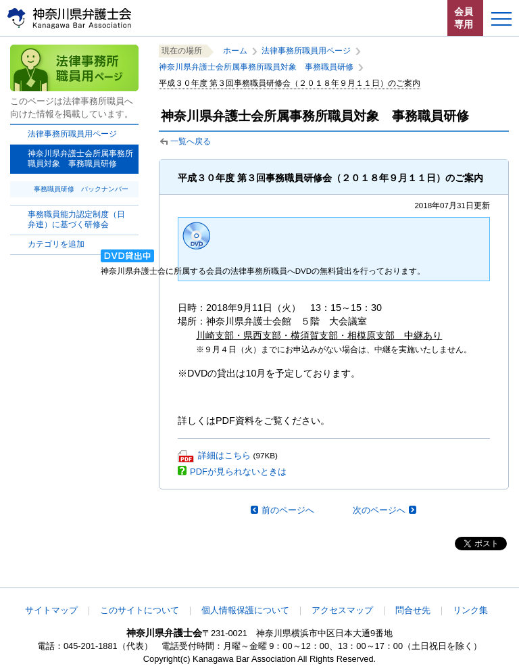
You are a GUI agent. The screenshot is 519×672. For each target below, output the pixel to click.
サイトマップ (51, 610)
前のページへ (288, 510)
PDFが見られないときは (238, 471)
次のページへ (379, 510)
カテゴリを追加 (56, 244)
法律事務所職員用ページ (72, 134)
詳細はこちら (224, 455)
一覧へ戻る (190, 141)
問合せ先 (412, 610)
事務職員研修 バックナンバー (81, 189)
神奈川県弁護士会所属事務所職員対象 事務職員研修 (256, 67)
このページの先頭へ (463, 579)
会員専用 (463, 18)
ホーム (235, 51)
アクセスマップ (342, 610)
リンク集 (470, 610)
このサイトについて (139, 610)
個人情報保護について (245, 610)
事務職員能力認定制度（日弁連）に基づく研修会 (76, 219)
